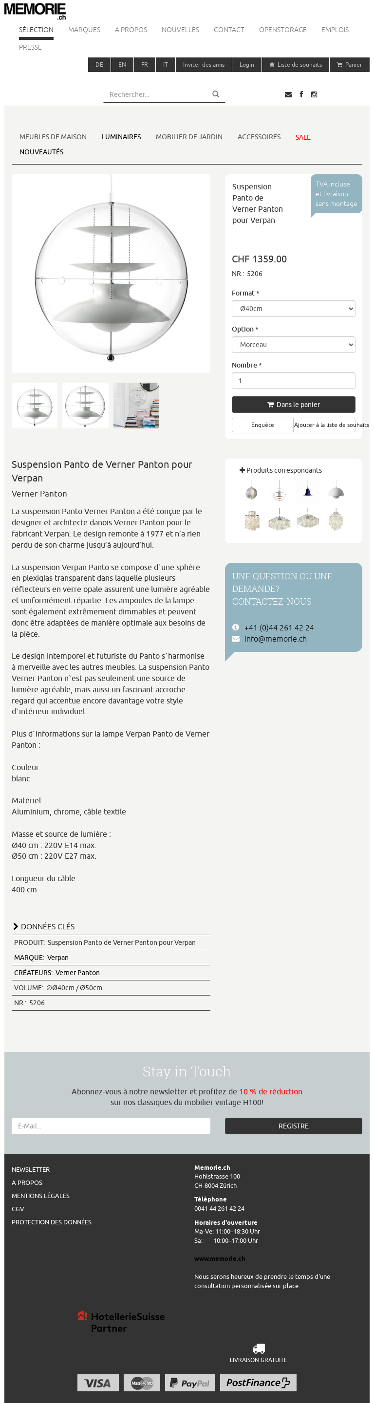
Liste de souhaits (295, 64)
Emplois (335, 30)
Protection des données (52, 1222)
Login (247, 64)
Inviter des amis (203, 64)
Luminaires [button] (121, 137)
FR (144, 64)
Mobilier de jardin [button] (189, 137)
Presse (30, 47)
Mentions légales (41, 1196)
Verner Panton (57, 973)
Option (245, 329)
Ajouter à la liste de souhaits (324, 424)
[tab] (111, 925)
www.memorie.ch (219, 1258)
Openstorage (283, 30)
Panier (349, 64)
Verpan (41, 957)
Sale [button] (303, 137)
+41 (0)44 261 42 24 (279, 627)
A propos (131, 30)
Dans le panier (293, 404)
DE (99, 64)
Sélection (36, 30)
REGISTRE (294, 1126)
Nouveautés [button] (41, 152)
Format (246, 293)
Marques (84, 30)
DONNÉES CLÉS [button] (48, 926)
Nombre (247, 365)
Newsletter (31, 1169)
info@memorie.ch (275, 638)
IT (165, 64)
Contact (229, 30)
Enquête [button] (262, 424)
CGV (18, 1209)
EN (122, 64)
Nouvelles (180, 30)
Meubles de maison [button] (53, 137)
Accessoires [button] (259, 137)
